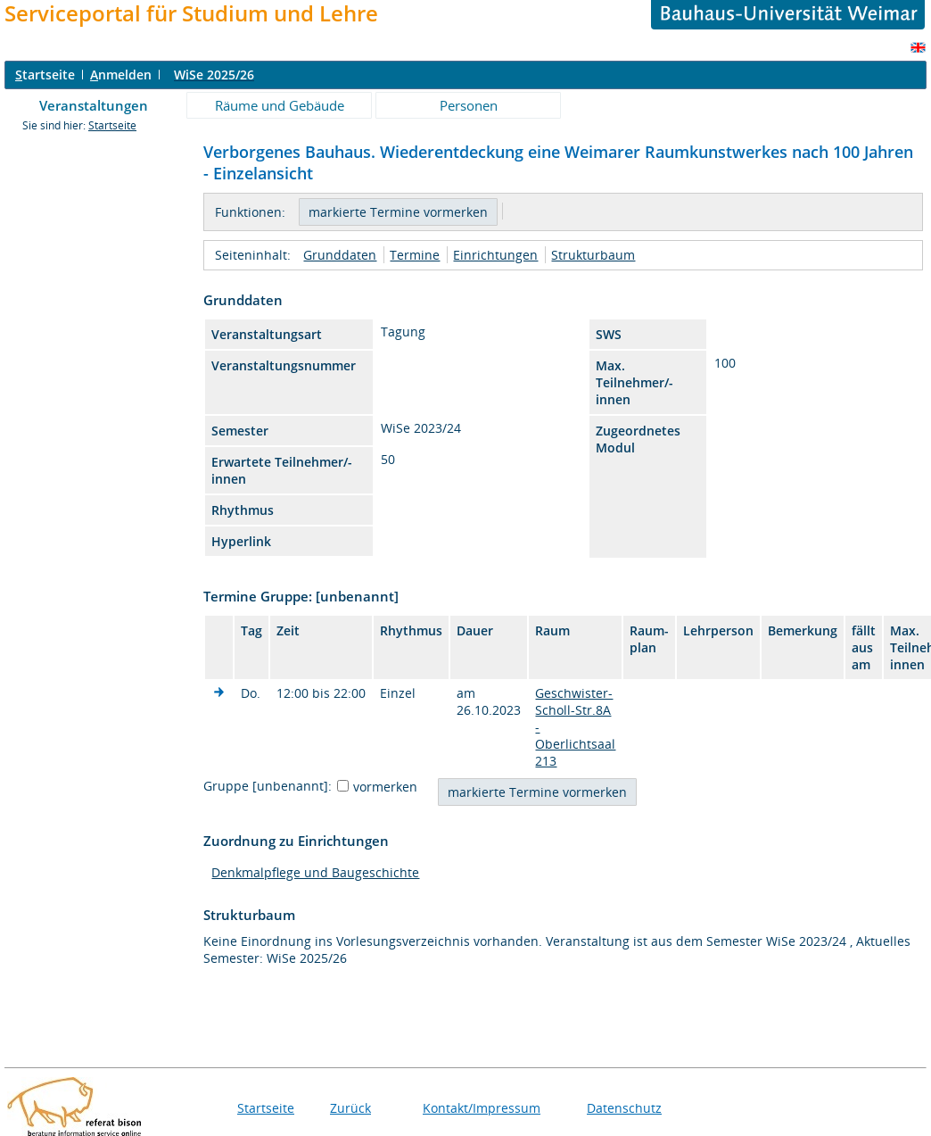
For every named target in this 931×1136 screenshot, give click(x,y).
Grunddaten (339, 254)
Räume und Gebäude (279, 105)
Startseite (112, 125)
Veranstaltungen (93, 105)
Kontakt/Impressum (481, 1107)
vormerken (385, 786)
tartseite (45, 74)
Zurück (350, 1107)
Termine (415, 254)
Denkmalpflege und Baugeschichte (315, 872)
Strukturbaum (593, 254)
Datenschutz (624, 1107)
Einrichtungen (495, 254)
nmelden (121, 74)
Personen (469, 105)
